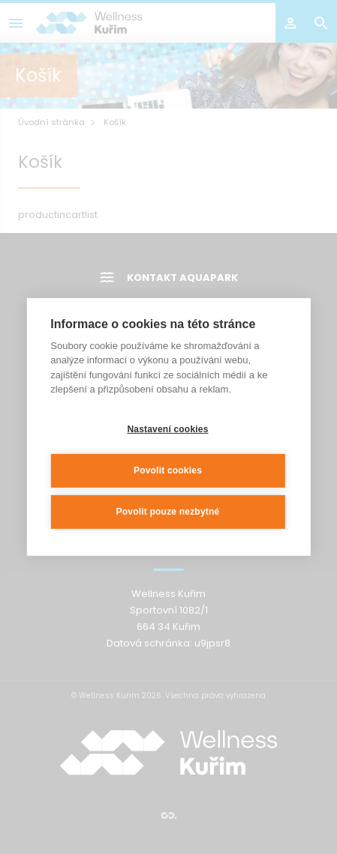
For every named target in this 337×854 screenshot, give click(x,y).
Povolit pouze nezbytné (168, 511)
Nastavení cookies (167, 428)
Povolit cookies (168, 469)
